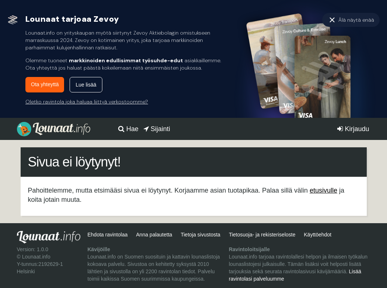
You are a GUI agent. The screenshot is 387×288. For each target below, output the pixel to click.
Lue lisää (85, 85)
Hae (128, 129)
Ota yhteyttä (45, 84)
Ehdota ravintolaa (107, 235)
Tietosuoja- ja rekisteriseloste (262, 235)
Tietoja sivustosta (201, 235)
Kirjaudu (353, 129)
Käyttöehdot (317, 235)
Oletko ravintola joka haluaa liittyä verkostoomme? (86, 101)
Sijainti (157, 129)
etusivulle (323, 190)
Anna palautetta (154, 235)
